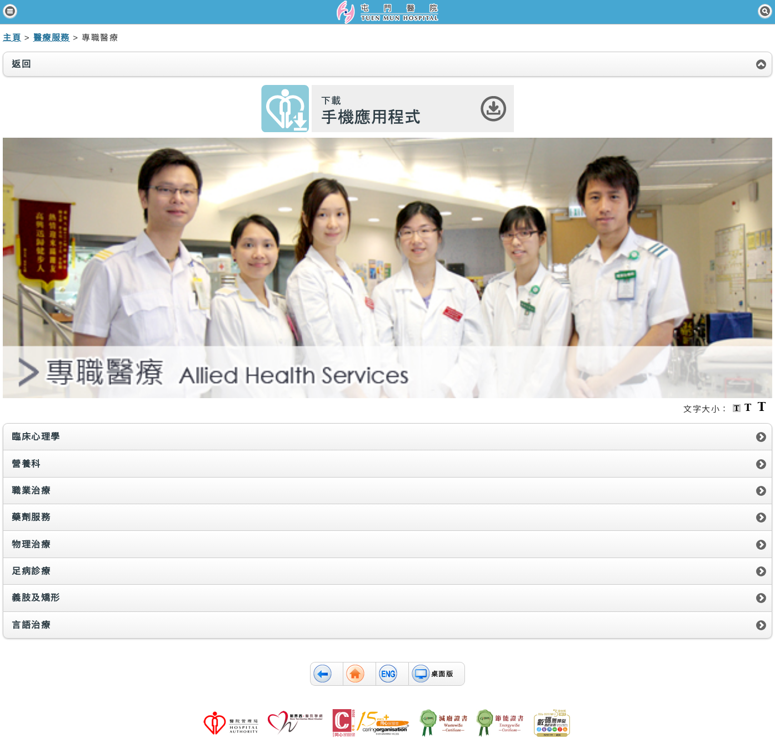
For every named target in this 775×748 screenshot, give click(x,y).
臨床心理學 (36, 436)
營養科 (26, 464)
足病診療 (31, 571)
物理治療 (31, 544)
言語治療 (31, 625)
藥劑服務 (31, 517)
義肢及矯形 (36, 598)
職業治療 (31, 490)
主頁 (12, 37)
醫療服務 (51, 37)
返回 (21, 64)
